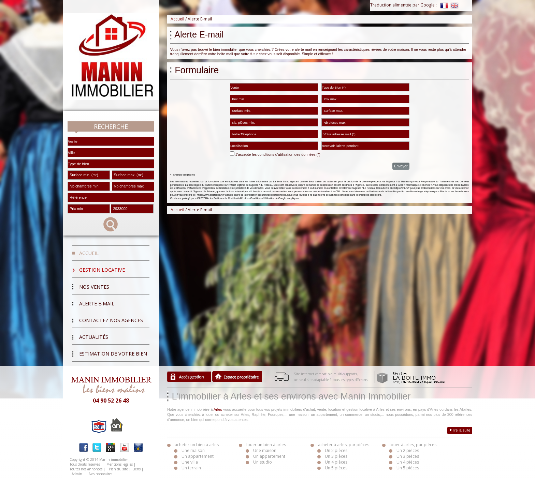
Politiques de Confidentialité (228, 198)
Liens (136, 469)
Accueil (89, 253)
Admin (77, 473)
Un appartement (198, 456)
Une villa (190, 462)
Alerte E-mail (96, 303)
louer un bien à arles (266, 445)
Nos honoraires (100, 473)
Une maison (193, 450)
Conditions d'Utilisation (262, 198)
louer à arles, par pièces (413, 445)
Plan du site (118, 469)
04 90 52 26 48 (111, 400)
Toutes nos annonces (86, 469)
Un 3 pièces (336, 456)
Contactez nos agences (111, 320)
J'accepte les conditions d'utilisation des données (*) (277, 154)
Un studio (262, 462)
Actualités (93, 337)
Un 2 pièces (336, 450)
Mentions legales (119, 464)
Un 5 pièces (336, 468)
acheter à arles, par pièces (343, 445)
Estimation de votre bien (113, 353)
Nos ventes (94, 287)
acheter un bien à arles (197, 445)
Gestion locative (102, 270)
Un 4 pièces (336, 462)
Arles (218, 409)
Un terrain (191, 468)
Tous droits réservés (85, 464)
